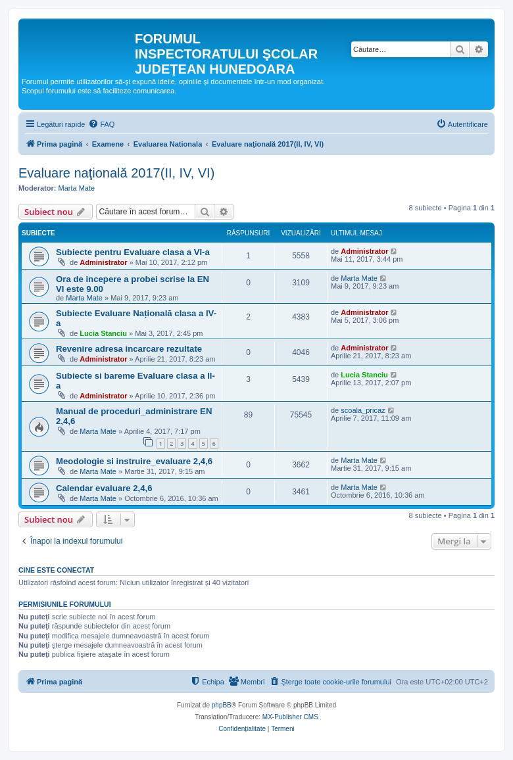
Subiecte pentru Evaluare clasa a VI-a (133, 252)
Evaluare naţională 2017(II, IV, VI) (116, 173)
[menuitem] (101, 124)
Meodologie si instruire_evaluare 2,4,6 (134, 461)
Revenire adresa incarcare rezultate (129, 349)
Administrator (103, 262)
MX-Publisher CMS (290, 717)
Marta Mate (77, 188)
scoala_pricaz (363, 410)
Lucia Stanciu (103, 333)
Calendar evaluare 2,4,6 (104, 488)
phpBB (222, 705)
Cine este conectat (56, 570)
